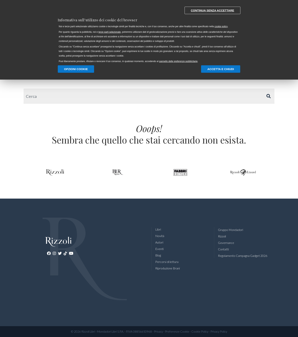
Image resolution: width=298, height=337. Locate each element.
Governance (226, 242)
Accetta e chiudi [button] (220, 69)
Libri (158, 229)
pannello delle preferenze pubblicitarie (178, 61)
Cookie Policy (199, 331)
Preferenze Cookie (177, 331)
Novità (159, 236)
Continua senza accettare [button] (212, 10)
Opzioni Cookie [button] (76, 69)
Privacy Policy (218, 331)
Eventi (159, 249)
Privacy (158, 331)
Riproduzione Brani (167, 268)
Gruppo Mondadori (230, 230)
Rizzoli (222, 236)
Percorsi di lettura (166, 262)
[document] (149, 34)
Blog (158, 255)
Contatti (223, 249)
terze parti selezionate (109, 32)
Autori (159, 242)
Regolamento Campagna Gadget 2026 (242, 255)
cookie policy (221, 26)
